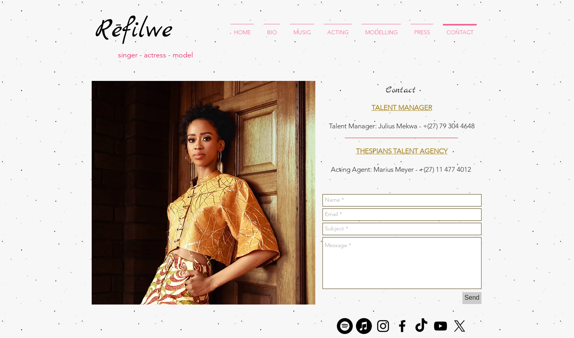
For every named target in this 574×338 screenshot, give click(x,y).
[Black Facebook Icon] (402, 326)
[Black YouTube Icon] (440, 326)
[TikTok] (421, 326)
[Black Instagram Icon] (383, 326)
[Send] (472, 298)
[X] (460, 326)
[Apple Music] (364, 326)
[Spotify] (345, 326)
